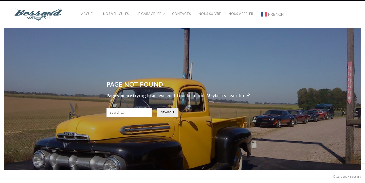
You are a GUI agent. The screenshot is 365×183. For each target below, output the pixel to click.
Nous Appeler (241, 14)
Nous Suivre (210, 14)
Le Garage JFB (149, 14)
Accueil (88, 14)
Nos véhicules (116, 14)
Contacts (181, 14)
